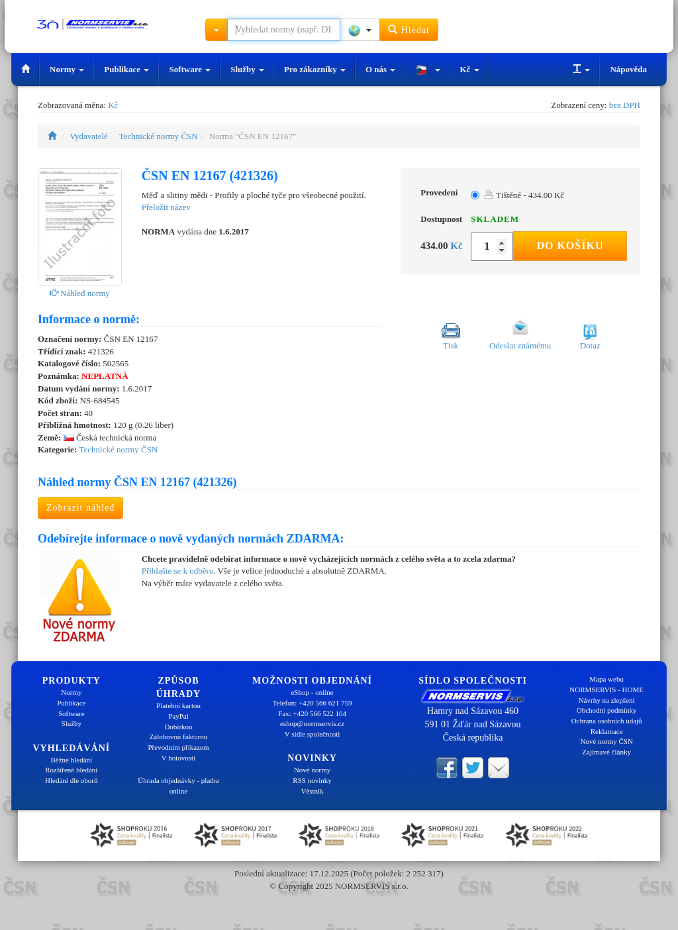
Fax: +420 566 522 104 (312, 713)
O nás (380, 69)
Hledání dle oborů (71, 780)
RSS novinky (312, 780)
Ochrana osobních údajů (606, 721)
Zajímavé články (606, 752)
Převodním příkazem (178, 747)
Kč (469, 69)
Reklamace (607, 731)
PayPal (178, 716)
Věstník (312, 791)
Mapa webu (606, 679)
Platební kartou (178, 705)
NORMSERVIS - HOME (606, 690)
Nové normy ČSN (606, 741)
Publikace (126, 69)
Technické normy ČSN (158, 136)
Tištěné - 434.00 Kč (524, 195)
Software (190, 69)
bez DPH (624, 105)
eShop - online (312, 692)
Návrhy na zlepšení (607, 700)
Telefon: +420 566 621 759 (312, 703)
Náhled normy (80, 293)
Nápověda (628, 69)
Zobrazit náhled (80, 508)
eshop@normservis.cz (312, 723)
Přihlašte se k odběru (178, 571)
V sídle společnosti (312, 734)
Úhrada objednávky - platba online (178, 785)
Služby (247, 69)
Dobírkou (178, 727)
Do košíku (569, 245)
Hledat (409, 29)
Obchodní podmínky (607, 710)
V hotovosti (178, 758)
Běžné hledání (72, 760)
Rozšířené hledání (71, 770)
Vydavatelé (89, 136)
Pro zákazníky (315, 69)
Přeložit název (166, 207)
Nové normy (312, 770)
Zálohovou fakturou (179, 737)
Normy (67, 69)
